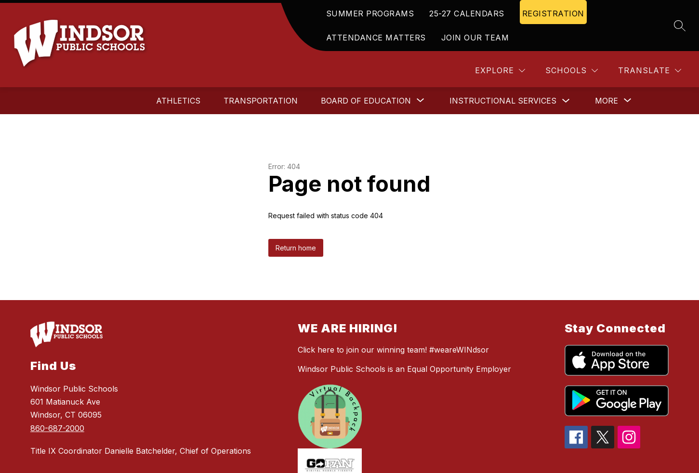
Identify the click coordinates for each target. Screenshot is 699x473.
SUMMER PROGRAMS (370, 13)
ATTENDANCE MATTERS (376, 37)
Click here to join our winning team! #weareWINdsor (393, 350)
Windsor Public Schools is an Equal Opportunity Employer (404, 369)
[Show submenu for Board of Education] (366, 100)
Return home (296, 248)
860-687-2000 (57, 428)
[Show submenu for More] (606, 100)
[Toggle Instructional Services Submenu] (566, 100)
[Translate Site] (650, 71)
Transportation (261, 100)
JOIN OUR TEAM (475, 37)
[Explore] (500, 71)
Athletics (178, 100)
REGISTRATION (553, 13)
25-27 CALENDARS (466, 13)
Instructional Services (502, 100)
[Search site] (680, 25)
